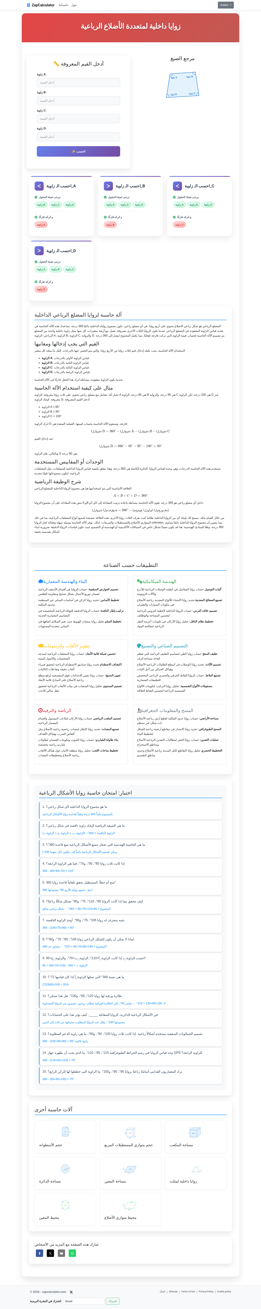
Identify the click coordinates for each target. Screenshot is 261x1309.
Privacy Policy (206, 1291)
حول (74, 5)
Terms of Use (188, 1291)
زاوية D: (42, 128)
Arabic (224, 5)
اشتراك (112, 1301)
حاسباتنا (63, 5)
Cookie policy (224, 1291)
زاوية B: (42, 92)
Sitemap (173, 1291)
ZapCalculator (41, 5)
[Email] (83, 1301)
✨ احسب (78, 151)
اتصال (162, 1291)
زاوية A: (42, 74)
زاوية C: (42, 110)
